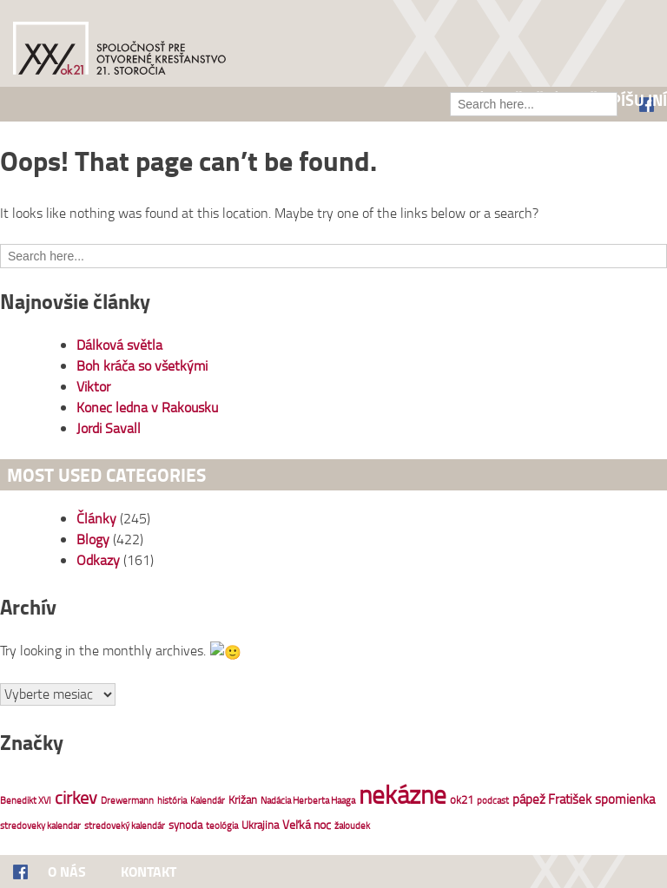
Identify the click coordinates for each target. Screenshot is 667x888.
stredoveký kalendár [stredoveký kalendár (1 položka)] (124, 824)
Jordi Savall (108, 427)
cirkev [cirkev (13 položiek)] (76, 795)
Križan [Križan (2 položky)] (242, 798)
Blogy (92, 539)
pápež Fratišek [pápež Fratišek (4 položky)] (551, 797)
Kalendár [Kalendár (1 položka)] (207, 799)
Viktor (93, 386)
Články (96, 518)
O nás (67, 870)
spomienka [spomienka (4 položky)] (625, 797)
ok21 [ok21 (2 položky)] (461, 798)
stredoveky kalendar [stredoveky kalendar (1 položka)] (40, 824)
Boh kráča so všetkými (142, 365)
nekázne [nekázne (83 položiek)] (402, 792)
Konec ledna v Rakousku (147, 407)
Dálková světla (119, 344)
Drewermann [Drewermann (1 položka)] (127, 799)
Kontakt (148, 870)
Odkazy (98, 559)
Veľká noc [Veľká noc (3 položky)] (306, 822)
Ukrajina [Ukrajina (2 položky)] (260, 823)
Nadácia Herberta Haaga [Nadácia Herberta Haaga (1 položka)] (308, 799)
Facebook (30, 871)
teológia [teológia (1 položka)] (222, 824)
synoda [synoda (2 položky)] (185, 823)
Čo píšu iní (628, 100)
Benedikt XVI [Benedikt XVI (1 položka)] (25, 799)
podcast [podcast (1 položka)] (493, 799)
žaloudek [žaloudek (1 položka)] (352, 824)
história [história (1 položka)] (172, 799)
